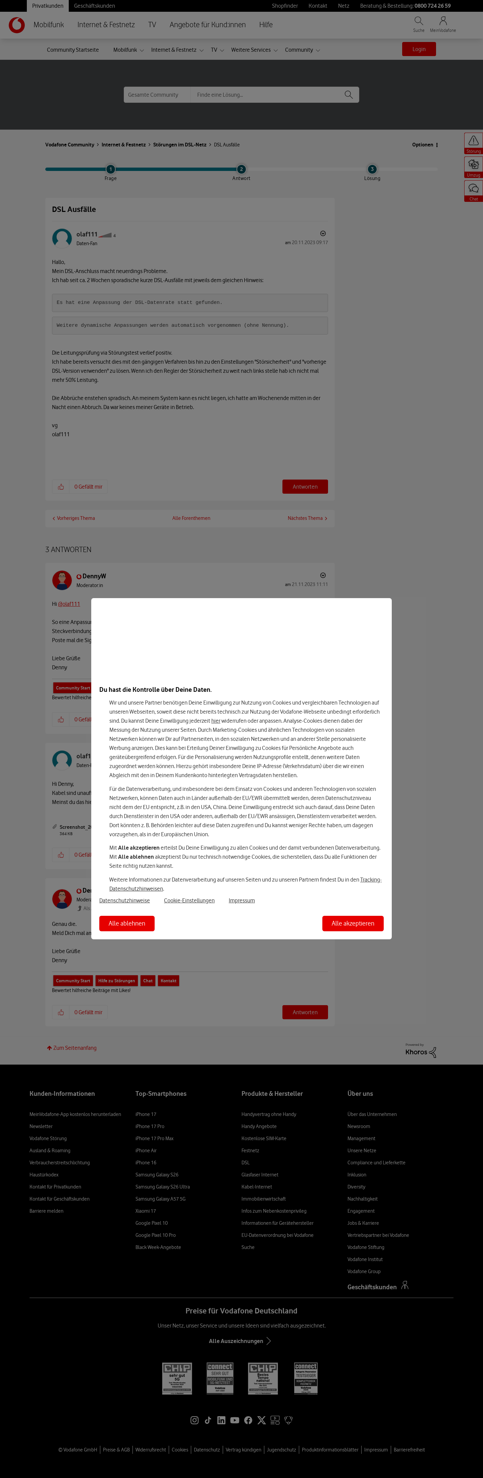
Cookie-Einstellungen (189, 900)
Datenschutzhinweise (124, 900)
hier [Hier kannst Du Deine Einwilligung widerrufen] (215, 720)
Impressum (242, 900)
